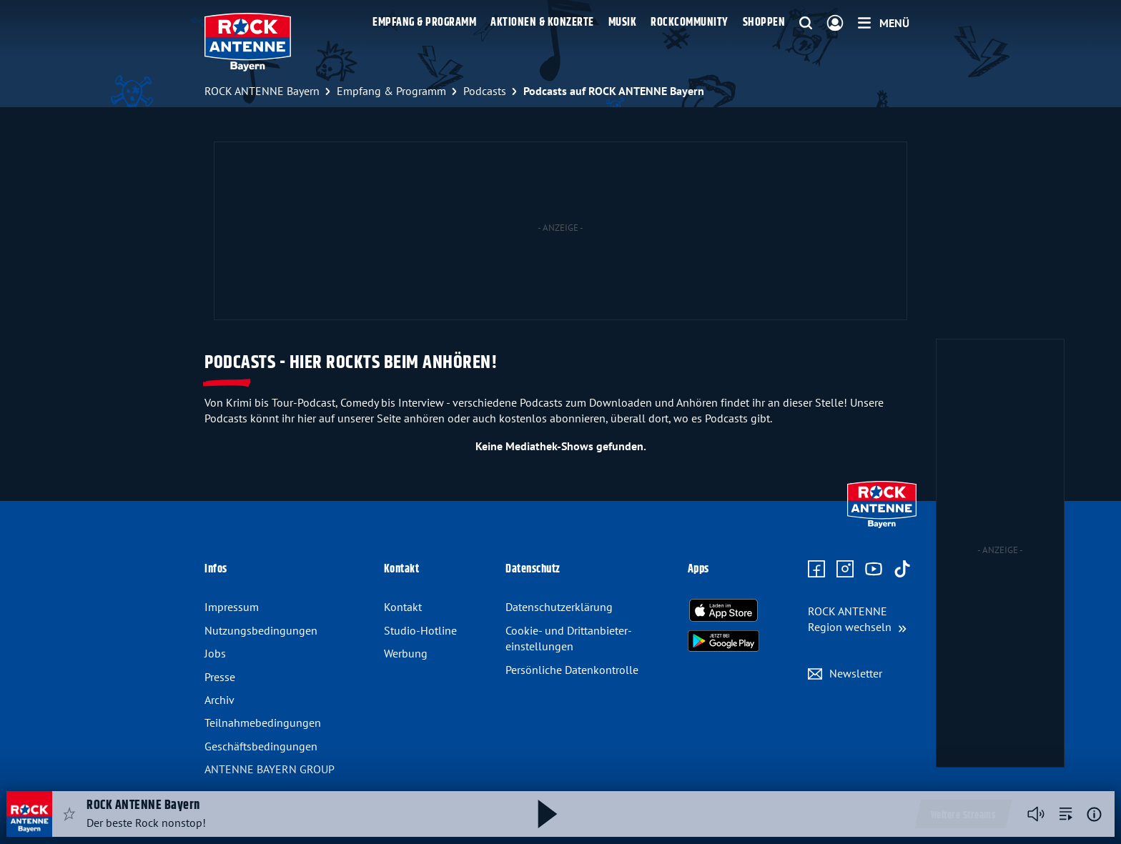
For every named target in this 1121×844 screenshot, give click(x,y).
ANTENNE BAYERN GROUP (269, 769)
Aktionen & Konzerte (542, 22)
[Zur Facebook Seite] (816, 569)
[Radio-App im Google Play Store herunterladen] (723, 641)
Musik (622, 22)
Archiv (219, 699)
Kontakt (403, 607)
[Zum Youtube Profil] (873, 569)
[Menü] (884, 23)
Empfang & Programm (424, 22)
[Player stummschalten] (1036, 814)
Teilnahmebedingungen (262, 722)
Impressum (231, 607)
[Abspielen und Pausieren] (547, 814)
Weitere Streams (963, 815)
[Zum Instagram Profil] (845, 569)
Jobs (215, 653)
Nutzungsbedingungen (260, 630)
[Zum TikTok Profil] (902, 569)
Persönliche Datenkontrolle (571, 669)
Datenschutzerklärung (559, 607)
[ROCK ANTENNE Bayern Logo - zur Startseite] (247, 42)
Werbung (406, 653)
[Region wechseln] (857, 619)
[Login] (835, 23)
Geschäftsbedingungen (260, 746)
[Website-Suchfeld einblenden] (805, 23)
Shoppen (764, 22)
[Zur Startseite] (882, 524)
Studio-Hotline (420, 630)
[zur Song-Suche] (1066, 814)
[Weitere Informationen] (1094, 814)
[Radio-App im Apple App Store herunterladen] (723, 610)
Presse (219, 677)
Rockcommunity (690, 22)
